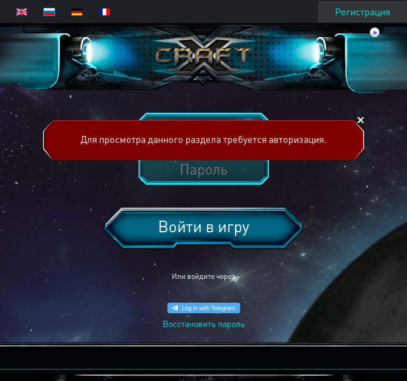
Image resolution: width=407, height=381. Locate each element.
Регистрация (362, 11)
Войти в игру (203, 226)
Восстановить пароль (204, 323)
